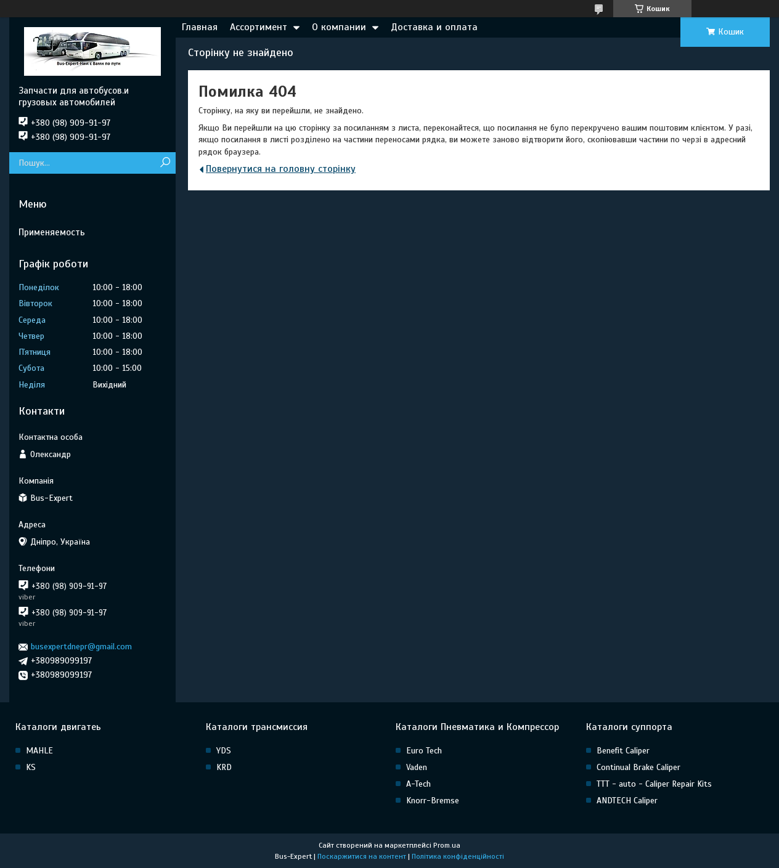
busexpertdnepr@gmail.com (81, 646)
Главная (200, 27)
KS (31, 767)
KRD (224, 767)
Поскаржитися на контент (361, 856)
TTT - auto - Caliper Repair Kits (654, 784)
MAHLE (39, 750)
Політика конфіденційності (458, 856)
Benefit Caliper (623, 750)
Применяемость (51, 232)
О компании (339, 27)
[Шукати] (165, 163)
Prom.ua (446, 845)
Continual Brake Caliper (638, 767)
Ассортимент (258, 27)
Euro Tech (424, 750)
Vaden (416, 767)
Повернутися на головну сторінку (281, 169)
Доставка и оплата (434, 27)
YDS (223, 750)
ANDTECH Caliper (627, 800)
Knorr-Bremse (432, 800)
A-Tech (418, 784)
